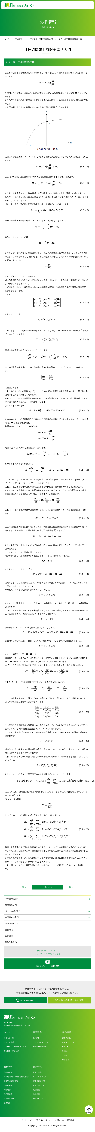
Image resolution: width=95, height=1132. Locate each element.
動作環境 (65, 1059)
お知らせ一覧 (9, 1038)
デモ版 (64, 1055)
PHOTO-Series (68, 1042)
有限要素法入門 (39, 1081)
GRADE (65, 1046)
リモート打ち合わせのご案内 (15, 1046)
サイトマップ (26, 1120)
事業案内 (37, 1032)
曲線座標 (36, 1094)
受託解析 (36, 1038)
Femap (65, 1051)
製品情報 (66, 1032)
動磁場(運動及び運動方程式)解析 (16, 1076)
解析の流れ (66, 1038)
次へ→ (72, 887)
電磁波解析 (8, 1072)
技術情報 (19, 39)
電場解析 (7, 1089)
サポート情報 (9, 1042)
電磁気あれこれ (39, 1085)
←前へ (23, 887)
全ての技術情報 (12, 899)
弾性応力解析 (9, 1098)
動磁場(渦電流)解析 (11, 1081)
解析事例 (8, 1066)
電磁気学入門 (38, 1072)
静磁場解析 (8, 1085)
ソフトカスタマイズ (40, 1042)
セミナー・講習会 (39, 1046)
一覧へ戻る (47, 887)
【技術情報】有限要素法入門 (40, 39)
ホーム (7, 39)
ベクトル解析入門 (39, 1076)
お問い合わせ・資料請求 (64, 1120)
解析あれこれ (38, 1098)
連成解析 (7, 1103)
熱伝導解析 (8, 1094)
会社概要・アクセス (11, 1051)
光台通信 (36, 1089)
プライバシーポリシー (43, 1120)
